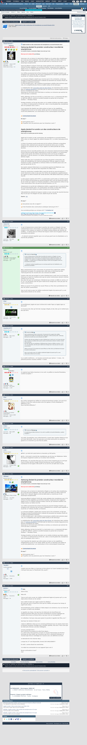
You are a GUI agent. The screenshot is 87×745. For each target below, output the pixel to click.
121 (14, 67)
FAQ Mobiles (50, 8)
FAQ (22, 1)
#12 (68, 585)
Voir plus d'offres (55, 698)
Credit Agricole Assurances (23, 690)
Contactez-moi (49, 210)
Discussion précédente (29, 670)
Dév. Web (48, 4)
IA (29, 4)
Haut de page (65, 723)
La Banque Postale (20, 696)
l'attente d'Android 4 (31, 89)
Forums (8, 1)
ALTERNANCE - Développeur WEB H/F (23, 688)
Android (45, 6)
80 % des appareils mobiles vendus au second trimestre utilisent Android (22, 703)
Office (71, 4)
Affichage (65, 38)
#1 (68, 41)
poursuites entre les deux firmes (42, 88)
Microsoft (38, 4)
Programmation (59, 4)
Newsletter (40, 1)
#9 (68, 447)
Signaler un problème (28, 22)
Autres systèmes (21, 15)
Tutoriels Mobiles (42, 8)
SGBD (66, 4)
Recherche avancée (81, 12)
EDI (53, 4)
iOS (49, 6)
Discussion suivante (43, 670)
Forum (6, 15)
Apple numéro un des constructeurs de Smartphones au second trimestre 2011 (35, 25)
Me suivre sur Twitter (38, 214)
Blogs (27, 1)
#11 (68, 562)
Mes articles (29, 214)
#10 (68, 473)
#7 (68, 394)
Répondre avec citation (55, 218)
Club (64, 1)
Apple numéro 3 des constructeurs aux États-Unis (16, 706)
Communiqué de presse (29, 116)
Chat (32, 1)
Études (53, 1)
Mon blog (23, 214)
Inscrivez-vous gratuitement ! (33, 10)
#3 (68, 247)
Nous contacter (49, 723)
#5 (68, 325)
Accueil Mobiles (23, 8)
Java (43, 4)
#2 (68, 221)
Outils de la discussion (55, 38)
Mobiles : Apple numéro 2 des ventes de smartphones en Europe (20, 709)
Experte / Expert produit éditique (21, 694)
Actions (12, 12)
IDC (27, 196)
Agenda (23, 12)
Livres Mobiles (58, 8)
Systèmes (82, 4)
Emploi (47, 1)
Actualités (13, 662)
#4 (68, 298)
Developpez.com (58, 723)
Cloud (26, 4)
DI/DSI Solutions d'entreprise (16, 4)
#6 (68, 366)
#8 (68, 423)
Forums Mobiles (32, 8)
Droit (60, 1)
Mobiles (76, 4)
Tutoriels (16, 1)
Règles (31, 12)
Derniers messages (5, 12)
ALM (33, 4)
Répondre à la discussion (11, 22)
